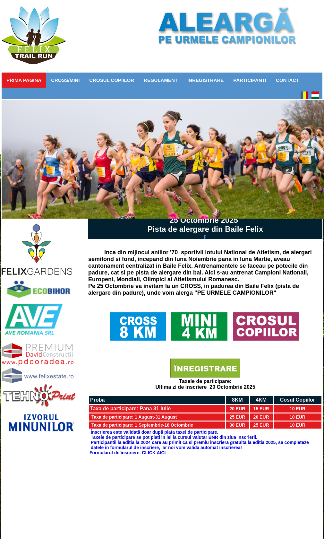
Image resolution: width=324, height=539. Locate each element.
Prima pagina (23, 80)
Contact (287, 80)
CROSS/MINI (65, 80)
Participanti (249, 80)
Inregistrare (205, 80)
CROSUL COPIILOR (111, 80)
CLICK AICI (154, 452)
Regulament (161, 80)
